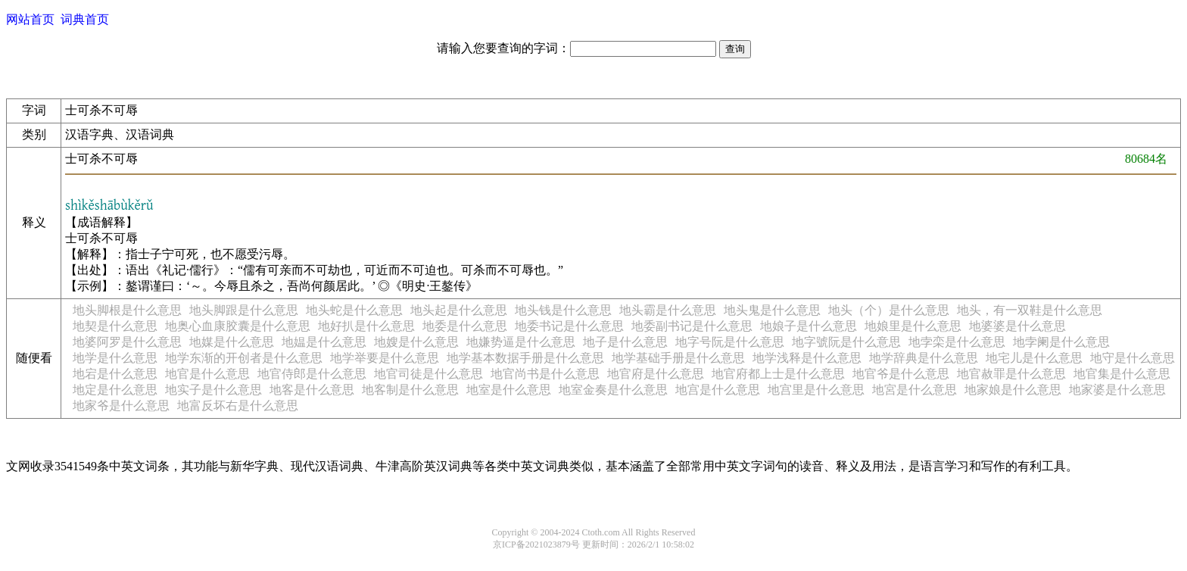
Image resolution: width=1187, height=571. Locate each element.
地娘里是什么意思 (913, 326)
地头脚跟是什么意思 (243, 310)
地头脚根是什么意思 (127, 310)
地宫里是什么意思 (816, 389)
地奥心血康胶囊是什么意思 (237, 326)
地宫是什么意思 (717, 389)
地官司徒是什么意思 (428, 373)
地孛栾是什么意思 (956, 341)
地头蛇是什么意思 (354, 310)
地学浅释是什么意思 (806, 357)
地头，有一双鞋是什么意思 (1029, 310)
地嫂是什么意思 (416, 341)
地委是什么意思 (464, 326)
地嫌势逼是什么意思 (520, 341)
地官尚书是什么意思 (545, 373)
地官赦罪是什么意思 (1011, 373)
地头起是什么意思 (458, 310)
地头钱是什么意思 (563, 310)
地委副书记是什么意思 (691, 326)
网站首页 (30, 19)
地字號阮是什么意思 (846, 341)
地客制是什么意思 (410, 389)
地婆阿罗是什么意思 (127, 341)
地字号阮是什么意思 (729, 341)
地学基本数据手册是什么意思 (525, 357)
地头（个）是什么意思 (888, 310)
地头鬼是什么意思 (772, 310)
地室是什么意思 (508, 389)
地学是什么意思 (115, 357)
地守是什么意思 (1132, 357)
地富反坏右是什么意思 (237, 405)
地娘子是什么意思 (808, 326)
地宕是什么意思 (115, 373)
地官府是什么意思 (655, 373)
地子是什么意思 (625, 341)
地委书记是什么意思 (569, 326)
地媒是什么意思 (231, 341)
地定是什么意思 (115, 389)
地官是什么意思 (207, 373)
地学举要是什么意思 (384, 357)
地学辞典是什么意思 (923, 357)
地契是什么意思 (115, 326)
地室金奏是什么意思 (613, 389)
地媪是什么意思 (324, 341)
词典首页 (85, 19)
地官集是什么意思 (1121, 373)
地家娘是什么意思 (1012, 389)
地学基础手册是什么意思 (678, 357)
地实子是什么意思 (213, 389)
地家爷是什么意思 (121, 405)
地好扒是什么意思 (366, 326)
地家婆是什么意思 (1117, 389)
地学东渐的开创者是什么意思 (243, 357)
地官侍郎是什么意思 (311, 373)
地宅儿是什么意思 (1034, 357)
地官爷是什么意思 (900, 373)
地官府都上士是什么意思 (778, 373)
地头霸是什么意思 (667, 310)
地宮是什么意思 (914, 389)
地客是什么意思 (311, 389)
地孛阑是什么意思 (1061, 341)
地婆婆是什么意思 (1017, 326)
